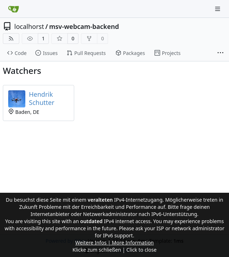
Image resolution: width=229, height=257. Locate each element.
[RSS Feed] (11, 38)
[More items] (220, 53)
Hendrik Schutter (41, 98)
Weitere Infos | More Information (114, 242)
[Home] (14, 8)
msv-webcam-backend (84, 26)
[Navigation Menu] (218, 9)
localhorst (29, 26)
